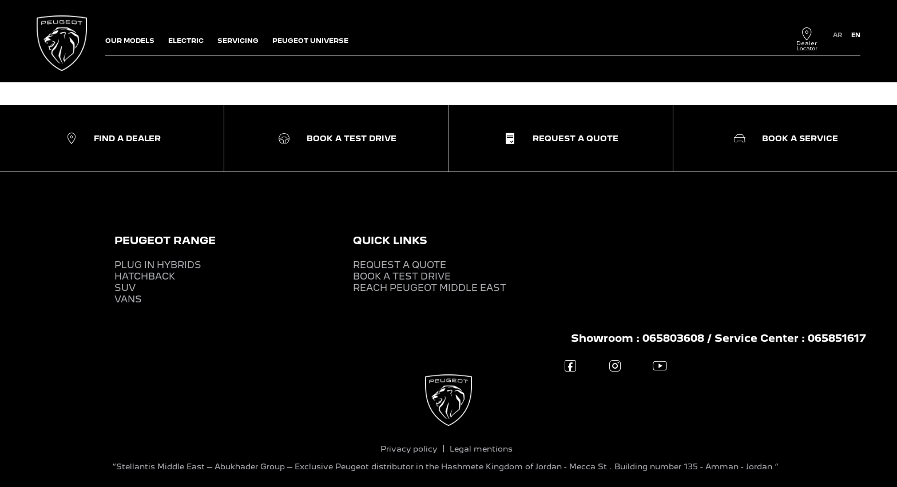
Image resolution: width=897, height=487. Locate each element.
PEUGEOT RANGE (165, 240)
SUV (125, 287)
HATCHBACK (144, 276)
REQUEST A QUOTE (399, 265)
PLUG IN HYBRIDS (157, 265)
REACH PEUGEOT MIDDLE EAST (429, 287)
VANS (128, 299)
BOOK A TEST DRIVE (402, 276)
